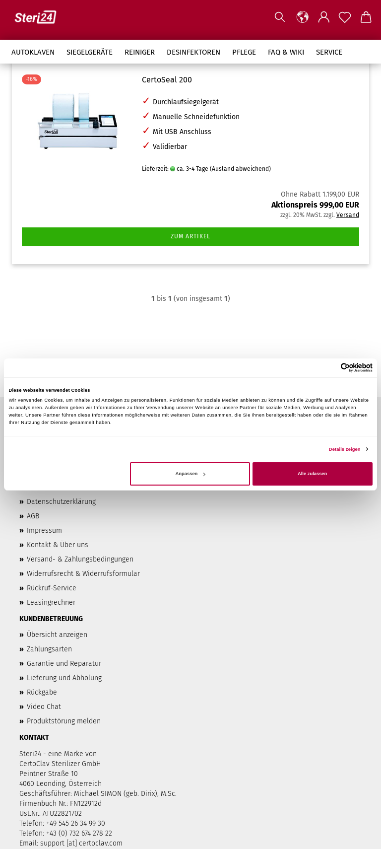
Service (329, 52)
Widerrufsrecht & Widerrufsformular (83, 573)
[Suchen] (279, 17)
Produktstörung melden (64, 721)
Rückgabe (42, 692)
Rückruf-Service (51, 588)
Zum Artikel (190, 236)
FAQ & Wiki (286, 52)
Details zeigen (345, 449)
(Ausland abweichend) (240, 168)
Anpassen (190, 473)
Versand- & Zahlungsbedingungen (80, 559)
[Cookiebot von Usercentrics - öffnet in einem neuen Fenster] (329, 367)
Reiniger (140, 52)
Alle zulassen (312, 473)
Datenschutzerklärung (61, 501)
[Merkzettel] (345, 17)
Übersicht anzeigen (57, 635)
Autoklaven (33, 52)
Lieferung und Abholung (64, 678)
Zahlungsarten (49, 649)
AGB (33, 516)
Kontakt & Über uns (57, 545)
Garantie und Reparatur (64, 663)
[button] (303, 17)
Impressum (44, 530)
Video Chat (44, 707)
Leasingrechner (51, 602)
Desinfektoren (193, 52)
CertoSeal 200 (167, 79)
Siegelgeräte (89, 52)
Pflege (244, 52)
